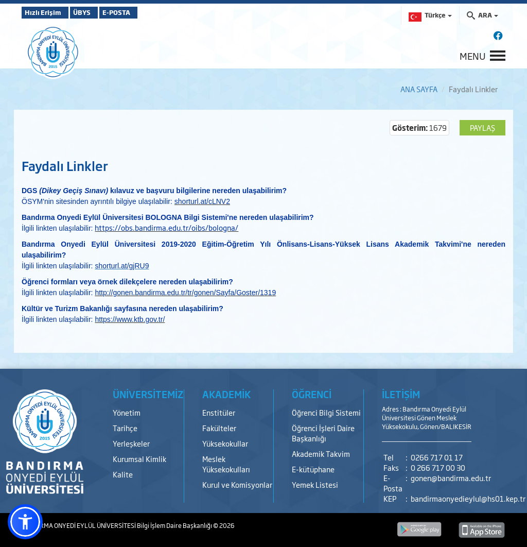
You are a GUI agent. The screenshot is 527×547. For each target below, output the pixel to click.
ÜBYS (97, 12)
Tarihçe (125, 427)
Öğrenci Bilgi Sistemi (326, 412)
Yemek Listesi (315, 484)
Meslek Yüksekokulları (226, 463)
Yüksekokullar (225, 443)
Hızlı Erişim (47, 12)
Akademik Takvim (321, 453)
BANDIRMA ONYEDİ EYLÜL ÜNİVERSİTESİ (79, 525)
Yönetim (126, 412)
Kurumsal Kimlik (139, 458)
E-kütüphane (313, 469)
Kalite (123, 474)
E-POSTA (145, 12)
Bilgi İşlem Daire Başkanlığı (175, 525)
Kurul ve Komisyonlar (237, 484)
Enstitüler (218, 412)
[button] (25, 522)
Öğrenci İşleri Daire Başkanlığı (323, 432)
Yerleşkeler (131, 443)
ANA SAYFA (418, 88)
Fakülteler (219, 427)
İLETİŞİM (401, 394)
